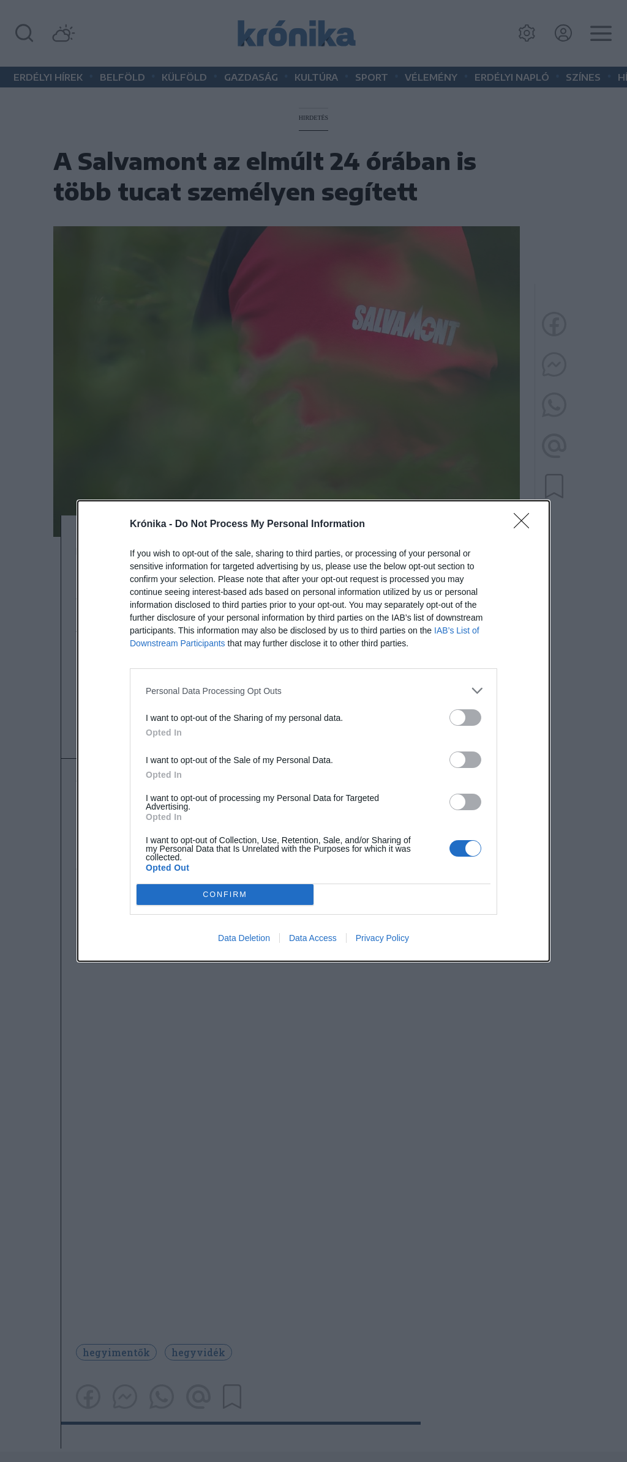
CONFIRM (225, 894)
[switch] (465, 717)
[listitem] (313, 690)
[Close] (525, 524)
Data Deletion (244, 938)
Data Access (313, 938)
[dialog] (313, 731)
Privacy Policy (382, 938)
